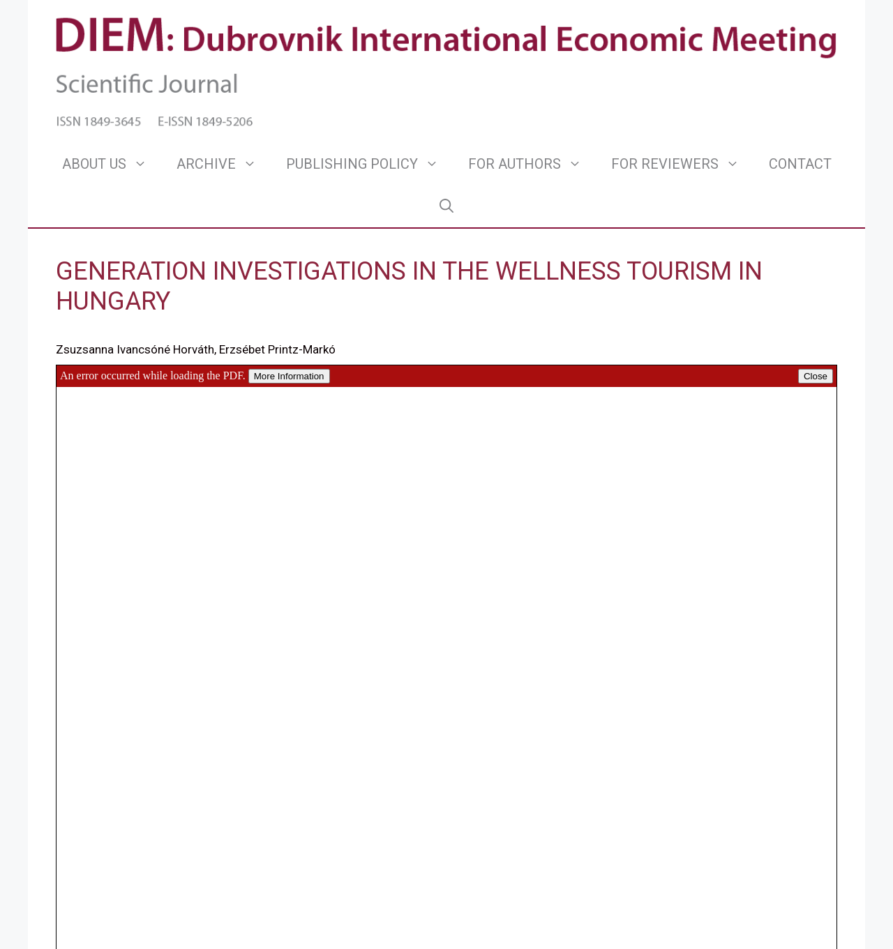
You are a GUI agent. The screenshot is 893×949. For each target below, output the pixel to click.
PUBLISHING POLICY (369, 164)
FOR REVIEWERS (682, 164)
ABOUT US (112, 164)
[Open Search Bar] (446, 206)
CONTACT (800, 163)
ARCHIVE (224, 164)
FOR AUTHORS (532, 164)
